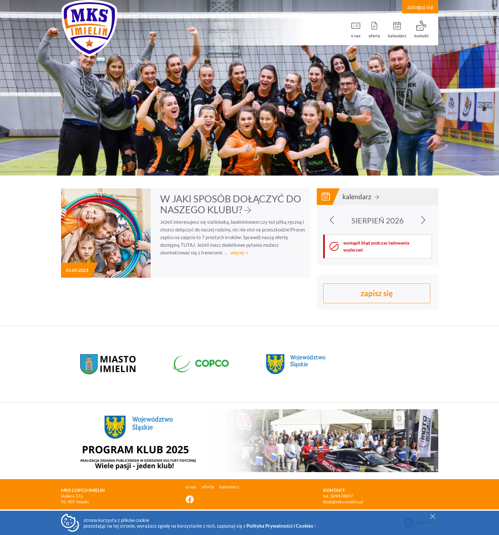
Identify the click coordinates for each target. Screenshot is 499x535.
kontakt (421, 29)
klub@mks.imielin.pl (343, 501)
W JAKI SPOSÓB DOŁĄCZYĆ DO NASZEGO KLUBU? (230, 204)
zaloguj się (420, 6)
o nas (356, 29)
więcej (239, 252)
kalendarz (397, 29)
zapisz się (377, 293)
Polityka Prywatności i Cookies (281, 526)
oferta (374, 29)
